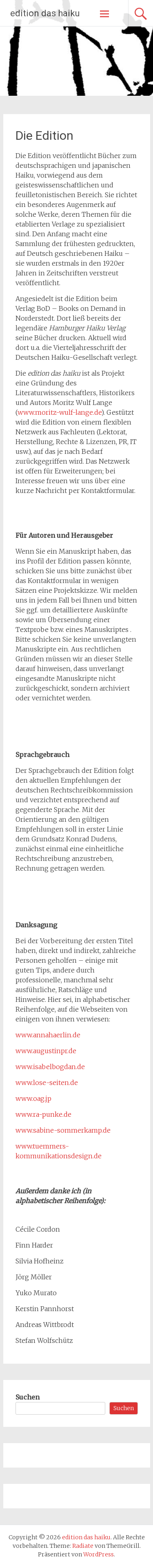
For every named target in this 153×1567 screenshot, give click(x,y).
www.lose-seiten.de (47, 1082)
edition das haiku (45, 13)
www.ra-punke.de (43, 1114)
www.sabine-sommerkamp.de (63, 1130)
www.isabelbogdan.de (50, 1067)
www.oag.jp (33, 1098)
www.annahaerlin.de (48, 1035)
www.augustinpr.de (46, 1051)
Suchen (28, 1397)
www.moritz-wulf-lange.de (59, 412)
